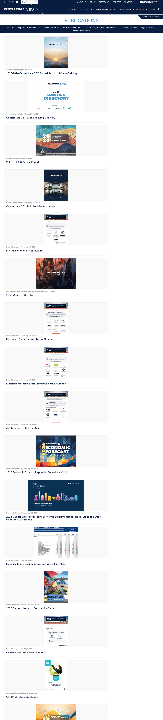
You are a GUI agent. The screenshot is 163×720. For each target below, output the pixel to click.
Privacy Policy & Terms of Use (146, 717)
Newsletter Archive (81, 34)
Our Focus (85, 9)
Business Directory (100, 2)
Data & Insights (92, 31)
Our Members (126, 9)
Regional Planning (148, 31)
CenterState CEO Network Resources (43, 31)
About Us (82, 2)
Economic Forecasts (109, 31)
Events (150, 9)
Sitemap (128, 717)
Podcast (117, 2)
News (145, 17)
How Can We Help (105, 9)
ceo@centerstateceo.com (15, 706)
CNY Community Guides (72, 31)
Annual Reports (18, 31)
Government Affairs (129, 31)
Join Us (71, 9)
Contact (128, 2)
